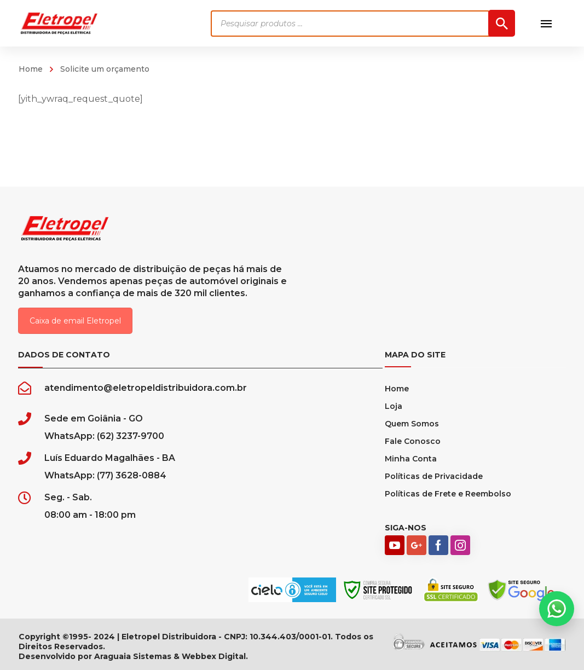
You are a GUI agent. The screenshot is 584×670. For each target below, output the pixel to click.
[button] (556, 608)
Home (31, 69)
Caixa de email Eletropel (75, 321)
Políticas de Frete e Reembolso (448, 494)
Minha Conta (411, 459)
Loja (393, 406)
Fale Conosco (413, 441)
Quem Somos (412, 424)
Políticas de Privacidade (434, 476)
